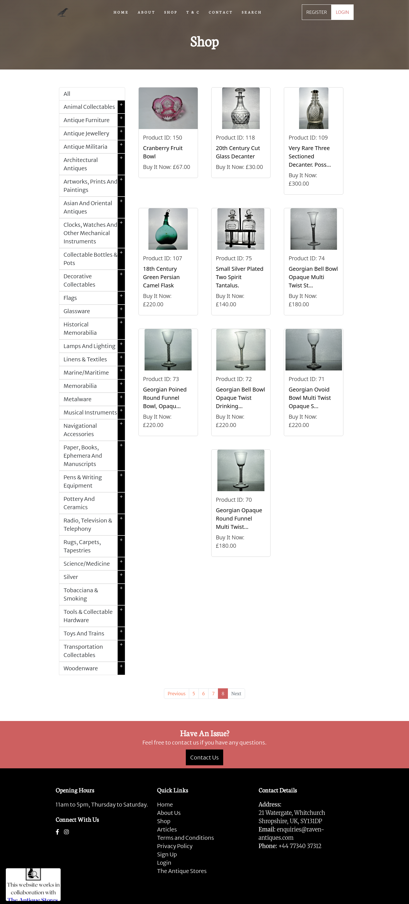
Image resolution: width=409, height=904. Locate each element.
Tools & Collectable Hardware (94, 616)
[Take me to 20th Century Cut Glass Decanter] (241, 141)
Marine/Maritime (94, 372)
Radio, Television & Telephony (94, 524)
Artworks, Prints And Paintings (94, 185)
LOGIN (342, 12)
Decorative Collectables (94, 280)
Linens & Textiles (94, 359)
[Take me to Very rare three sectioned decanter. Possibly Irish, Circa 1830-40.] (313, 141)
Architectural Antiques (94, 164)
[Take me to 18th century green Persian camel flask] (168, 261)
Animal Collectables (94, 107)
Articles (167, 829)
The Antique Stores (182, 870)
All (67, 93)
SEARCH (252, 11)
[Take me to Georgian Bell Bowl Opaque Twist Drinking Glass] (241, 382)
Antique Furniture (94, 120)
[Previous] (176, 693)
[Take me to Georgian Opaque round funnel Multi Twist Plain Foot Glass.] (241, 503)
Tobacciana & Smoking (94, 594)
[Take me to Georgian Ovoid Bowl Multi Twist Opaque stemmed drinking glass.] (313, 382)
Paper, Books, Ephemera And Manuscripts (94, 455)
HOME (121, 11)
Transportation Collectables (94, 650)
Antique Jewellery (94, 133)
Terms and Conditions (185, 837)
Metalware (94, 399)
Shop (163, 821)
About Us (169, 812)
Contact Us (204, 757)
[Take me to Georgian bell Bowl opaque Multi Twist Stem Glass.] (313, 261)
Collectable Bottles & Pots (94, 258)
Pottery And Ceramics (94, 503)
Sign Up (167, 854)
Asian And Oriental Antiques (94, 207)
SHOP (171, 11)
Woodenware (94, 668)
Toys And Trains (94, 633)
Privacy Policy (174, 846)
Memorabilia (94, 386)
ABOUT (146, 11)
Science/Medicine (94, 563)
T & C (193, 11)
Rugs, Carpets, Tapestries (94, 546)
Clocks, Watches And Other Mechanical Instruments (94, 233)
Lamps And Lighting (94, 346)
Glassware (94, 311)
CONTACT (221, 11)
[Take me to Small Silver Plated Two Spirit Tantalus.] (241, 261)
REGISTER (316, 12)
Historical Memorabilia (94, 328)
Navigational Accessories (94, 430)
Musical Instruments (94, 412)
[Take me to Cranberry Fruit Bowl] (168, 141)
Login (164, 862)
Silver (94, 577)
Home (165, 804)
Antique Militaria (94, 146)
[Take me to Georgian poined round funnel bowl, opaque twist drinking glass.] (168, 382)
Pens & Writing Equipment (94, 481)
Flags (94, 298)
